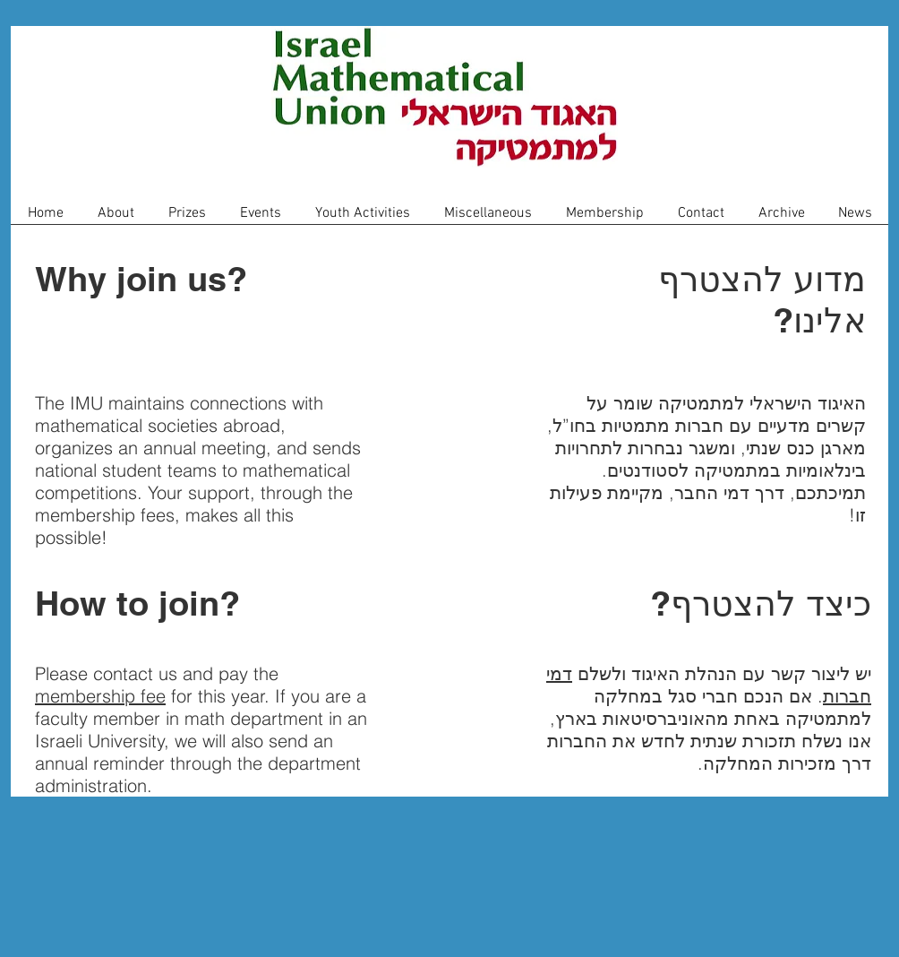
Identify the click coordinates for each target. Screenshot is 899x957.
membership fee (100, 696)
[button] (116, 219)
